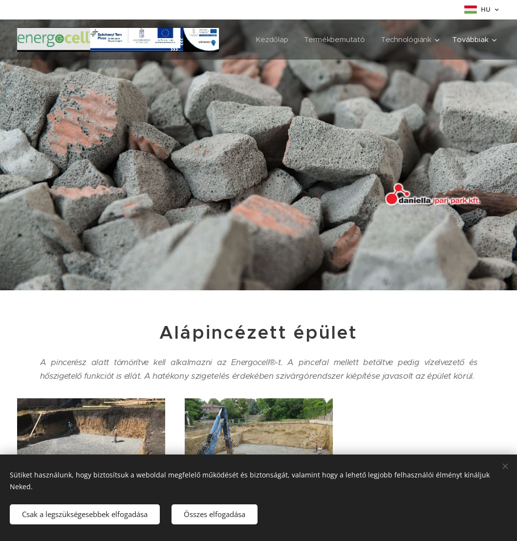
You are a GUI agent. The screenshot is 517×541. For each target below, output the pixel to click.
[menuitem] (271, 39)
